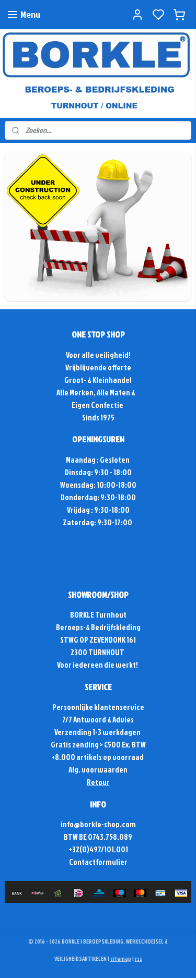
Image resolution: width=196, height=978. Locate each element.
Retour (98, 782)
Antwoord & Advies (103, 719)
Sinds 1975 (98, 417)
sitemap (120, 959)
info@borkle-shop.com (98, 824)
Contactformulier (98, 861)
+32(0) (78, 849)
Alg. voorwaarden (98, 769)
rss (138, 959)
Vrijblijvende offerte (98, 367)
